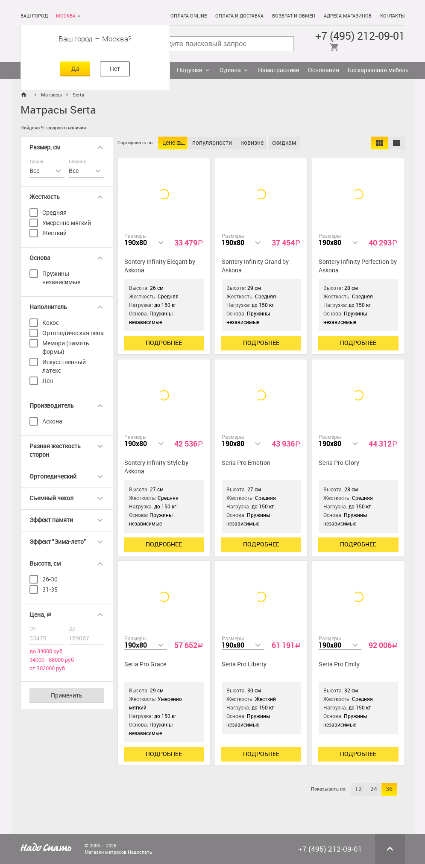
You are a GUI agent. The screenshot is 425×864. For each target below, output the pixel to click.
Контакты (392, 16)
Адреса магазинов (348, 16)
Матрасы (51, 95)
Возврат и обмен (293, 16)
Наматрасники (278, 70)
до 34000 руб (45, 651)
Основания (323, 70)
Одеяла (230, 70)
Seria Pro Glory (339, 463)
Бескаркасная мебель (378, 70)
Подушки (189, 70)
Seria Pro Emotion (246, 463)
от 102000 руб (47, 668)
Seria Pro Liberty (244, 664)
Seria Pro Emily (339, 664)
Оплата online (188, 16)
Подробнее (164, 343)
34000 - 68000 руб (51, 660)
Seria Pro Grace (145, 664)
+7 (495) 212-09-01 (360, 36)
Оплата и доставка (239, 16)
